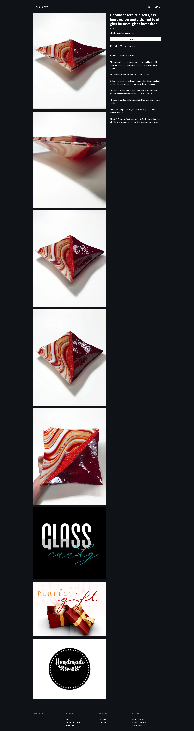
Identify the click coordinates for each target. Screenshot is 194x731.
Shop (150, 6)
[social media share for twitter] (116, 46)
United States (124, 33)
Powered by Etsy (137, 725)
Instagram (102, 722)
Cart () (158, 6)
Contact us (70, 725)
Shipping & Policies (126, 55)
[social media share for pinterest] (121, 46)
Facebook (102, 719)
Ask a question (130, 46)
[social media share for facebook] (111, 46)
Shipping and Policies (73, 722)
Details (113, 55)
